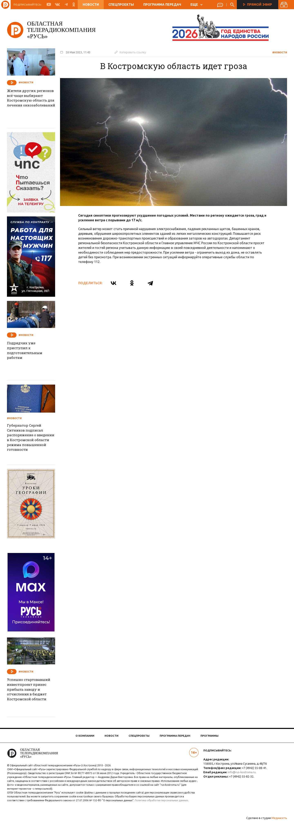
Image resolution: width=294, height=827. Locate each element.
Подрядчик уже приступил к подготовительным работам (30, 351)
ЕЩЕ (196, 4)
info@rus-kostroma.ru (240, 772)
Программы (209, 735)
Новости (91, 4)
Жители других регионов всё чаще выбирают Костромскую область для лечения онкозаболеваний (32, 104)
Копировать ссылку (134, 52)
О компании (85, 735)
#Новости (276, 52)
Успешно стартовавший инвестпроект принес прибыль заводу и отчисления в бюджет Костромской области (34, 690)
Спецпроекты (121, 4)
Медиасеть (275, 822)
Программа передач (162, 4)
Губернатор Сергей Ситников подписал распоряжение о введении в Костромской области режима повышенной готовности (32, 439)
